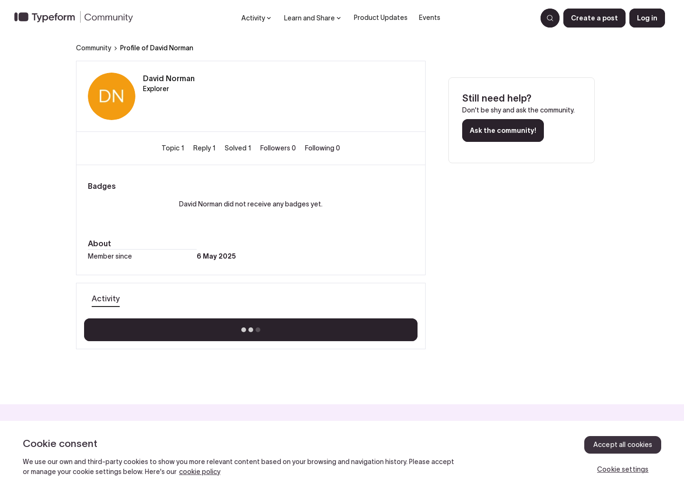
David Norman (169, 78)
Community (93, 48)
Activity (106, 298)
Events (429, 17)
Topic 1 (174, 148)
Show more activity (251, 327)
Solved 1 (239, 148)
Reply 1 (205, 148)
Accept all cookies (623, 444)
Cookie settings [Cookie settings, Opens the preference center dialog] (622, 469)
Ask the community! (503, 130)
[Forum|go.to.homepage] (77, 18)
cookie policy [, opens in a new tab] (199, 471)
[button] (594, 18)
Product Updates (381, 17)
